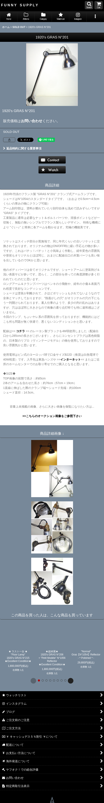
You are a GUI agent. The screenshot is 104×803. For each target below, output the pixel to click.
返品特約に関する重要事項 (22, 148)
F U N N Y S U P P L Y (19, 5)
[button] (89, 5)
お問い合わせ (31, 121)
